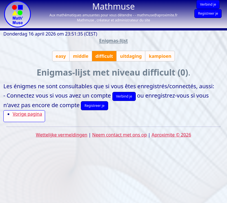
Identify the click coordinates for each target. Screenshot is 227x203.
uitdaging (131, 56)
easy (61, 56)
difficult (104, 56)
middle (80, 56)
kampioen (160, 56)
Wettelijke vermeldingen (61, 135)
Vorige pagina (27, 114)
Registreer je (208, 13)
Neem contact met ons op (119, 135)
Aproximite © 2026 (171, 135)
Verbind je (208, 4)
